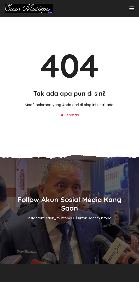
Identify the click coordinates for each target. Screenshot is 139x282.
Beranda (69, 115)
